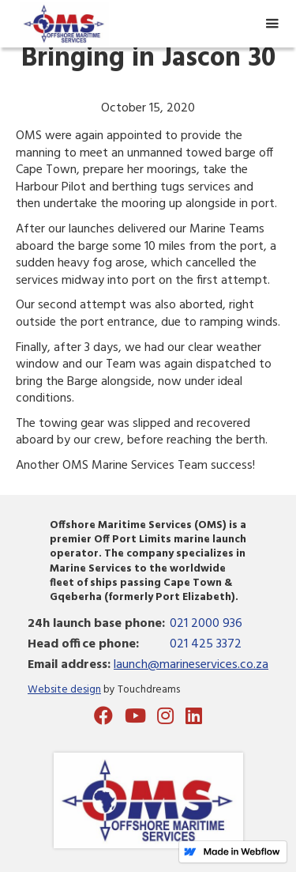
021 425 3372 (206, 644)
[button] (272, 23)
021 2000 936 (206, 623)
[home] (60, 24)
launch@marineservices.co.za (191, 665)
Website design (64, 689)
